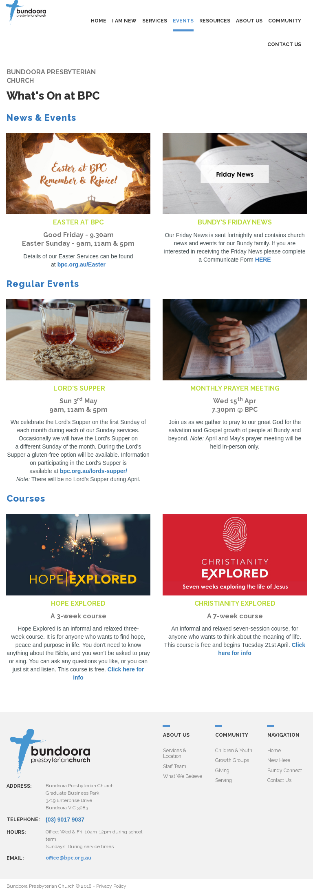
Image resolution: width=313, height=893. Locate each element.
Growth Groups (232, 760)
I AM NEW (124, 21)
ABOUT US (249, 21)
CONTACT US (284, 44)
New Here (278, 760)
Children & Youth (233, 750)
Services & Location (174, 753)
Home (274, 750)
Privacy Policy (111, 886)
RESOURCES (214, 21)
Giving (222, 770)
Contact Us (279, 780)
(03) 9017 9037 (65, 819)
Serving (223, 780)
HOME (98, 21)
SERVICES (154, 21)
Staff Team (174, 766)
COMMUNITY (284, 21)
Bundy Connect (284, 770)
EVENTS (183, 21)
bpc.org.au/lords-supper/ (93, 471)
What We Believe (182, 776)
